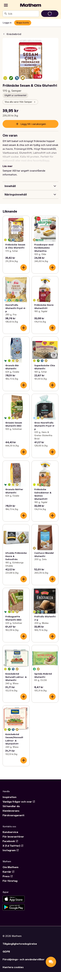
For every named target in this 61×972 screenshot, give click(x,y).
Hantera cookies (13, 967)
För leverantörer (13, 836)
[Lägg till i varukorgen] (23, 267)
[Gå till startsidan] (30, 5)
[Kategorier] (6, 5)
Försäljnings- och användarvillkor (23, 959)
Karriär (8, 871)
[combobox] (23, 14)
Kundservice (10, 832)
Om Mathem (10, 867)
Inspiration (9, 797)
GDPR (6, 951)
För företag (10, 880)
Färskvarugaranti (13, 815)
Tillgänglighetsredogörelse (20, 943)
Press (8, 876)
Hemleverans (11, 810)
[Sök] (5, 13)
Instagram (11, 850)
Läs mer (8, 166)
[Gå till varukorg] (49, 13)
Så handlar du (11, 806)
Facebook (10, 841)
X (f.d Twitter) (13, 845)
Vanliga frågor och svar (19, 801)
